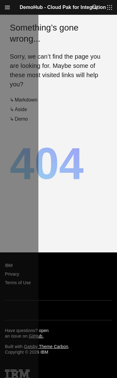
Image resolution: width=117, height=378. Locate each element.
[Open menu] (7, 7)
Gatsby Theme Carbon (46, 346)
